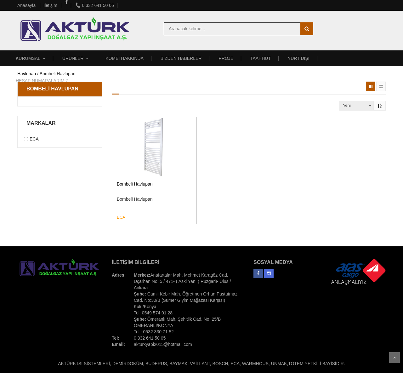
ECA (34, 138)
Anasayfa (27, 5)
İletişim (50, 5)
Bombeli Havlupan (135, 183)
